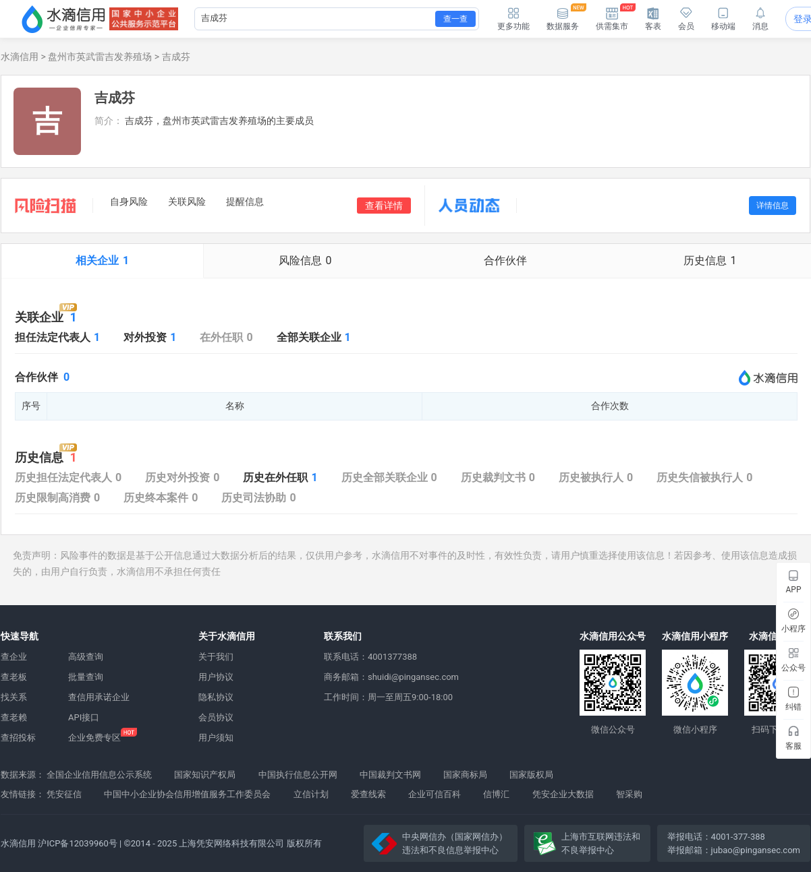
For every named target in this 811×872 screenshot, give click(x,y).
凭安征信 (64, 794)
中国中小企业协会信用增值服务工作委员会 (187, 794)
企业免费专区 (94, 738)
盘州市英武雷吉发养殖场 (100, 56)
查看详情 (384, 205)
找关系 (14, 697)
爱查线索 (368, 794)
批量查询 (85, 677)
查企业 (14, 657)
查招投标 (18, 738)
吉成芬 (176, 56)
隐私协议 (215, 697)
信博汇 (496, 794)
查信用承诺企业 (99, 697)
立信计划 (311, 794)
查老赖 (14, 717)
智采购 (629, 794)
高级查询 (85, 657)
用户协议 (215, 677)
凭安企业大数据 (563, 794)
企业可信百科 (434, 794)
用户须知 (215, 738)
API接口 (83, 717)
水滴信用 (19, 56)
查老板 (14, 677)
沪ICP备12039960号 (77, 843)
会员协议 (215, 717)
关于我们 (215, 657)
